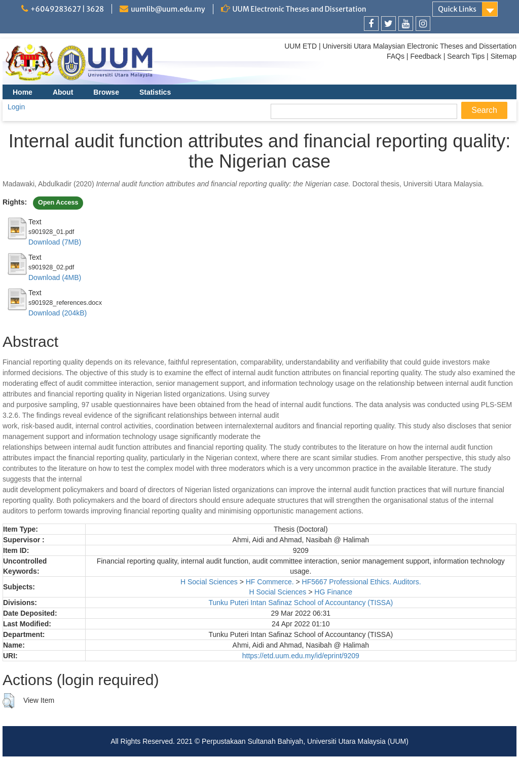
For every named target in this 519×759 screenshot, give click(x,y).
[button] (8, 700)
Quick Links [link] (457, 9)
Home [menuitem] (22, 92)
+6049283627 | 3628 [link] (67, 9)
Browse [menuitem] (106, 92)
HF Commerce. (270, 582)
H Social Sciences (209, 582)
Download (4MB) (54, 277)
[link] (371, 23)
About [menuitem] (63, 92)
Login (16, 107)
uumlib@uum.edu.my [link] (168, 9)
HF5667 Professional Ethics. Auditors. (361, 582)
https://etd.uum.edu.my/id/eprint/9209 (300, 656)
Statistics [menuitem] (155, 92)
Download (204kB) (57, 313)
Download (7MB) (54, 242)
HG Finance (333, 592)
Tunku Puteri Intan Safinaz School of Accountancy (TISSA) (300, 602)
